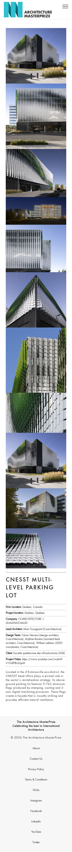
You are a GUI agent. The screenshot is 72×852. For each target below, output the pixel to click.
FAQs (36, 790)
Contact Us (36, 758)
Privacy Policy (36, 769)
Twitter (36, 842)
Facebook (36, 811)
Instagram (36, 800)
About (36, 748)
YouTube (36, 831)
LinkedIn (36, 821)
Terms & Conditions (36, 779)
